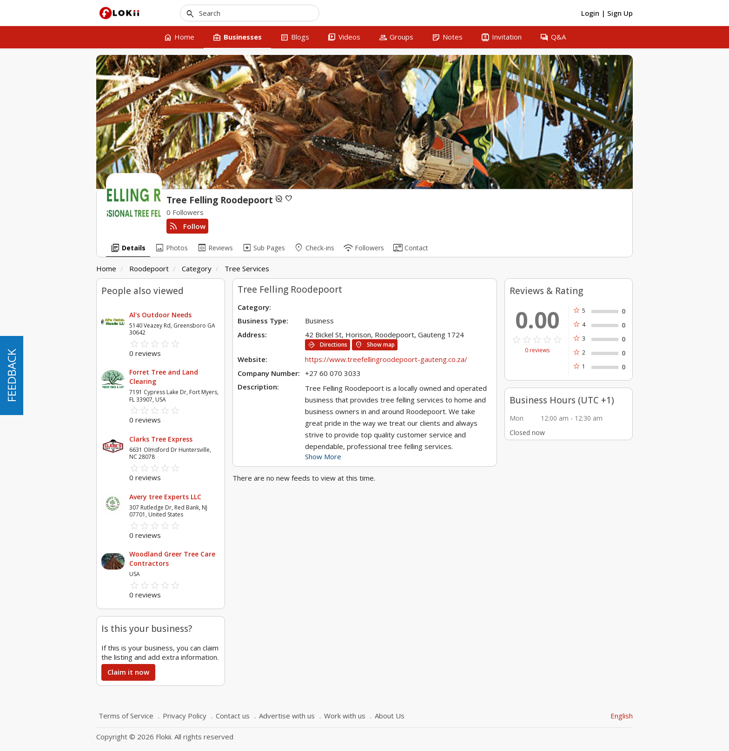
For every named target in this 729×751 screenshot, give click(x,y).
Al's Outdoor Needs (160, 314)
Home (106, 268)
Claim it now (128, 672)
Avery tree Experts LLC (165, 496)
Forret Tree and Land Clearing (163, 377)
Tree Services (247, 268)
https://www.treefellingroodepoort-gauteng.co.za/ (386, 359)
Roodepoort (149, 268)
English (621, 715)
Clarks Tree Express (160, 439)
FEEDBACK (11, 375)
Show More (323, 456)
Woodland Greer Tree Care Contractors (172, 559)
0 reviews (537, 350)
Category (197, 268)
